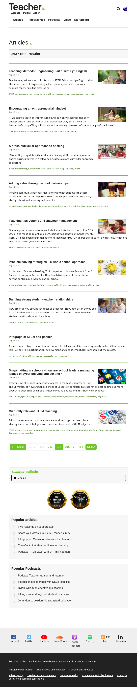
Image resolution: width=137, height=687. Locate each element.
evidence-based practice (74, 285)
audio (93, 94)
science (18, 94)
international (58, 131)
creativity (13, 131)
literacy (58, 168)
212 (42, 446)
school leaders (15, 206)
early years (85, 94)
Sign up (20, 478)
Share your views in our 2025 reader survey (44, 533)
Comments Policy (69, 675)
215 (67, 446)
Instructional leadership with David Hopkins (44, 581)
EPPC (41, 322)
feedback (13, 322)
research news (71, 396)
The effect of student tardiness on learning (43, 545)
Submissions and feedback (51, 669)
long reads (75, 168)
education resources (69, 94)
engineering (40, 94)
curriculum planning (18, 168)
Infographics (37, 19)
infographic (14, 356)
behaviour (54, 247)
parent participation (57, 206)
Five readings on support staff (36, 526)
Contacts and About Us (81, 669)
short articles (71, 131)
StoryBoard (81, 19)
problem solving (26, 131)
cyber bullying (73, 206)
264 (81, 446)
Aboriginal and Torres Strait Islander (95, 430)
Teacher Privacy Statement (41, 675)
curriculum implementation (41, 168)
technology (28, 94)
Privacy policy (16, 675)
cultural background (69, 430)
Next (91, 446)
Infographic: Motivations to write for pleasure (44, 539)
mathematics (52, 94)
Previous (18, 446)
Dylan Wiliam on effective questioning (40, 588)
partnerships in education (35, 206)
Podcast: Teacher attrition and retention (41, 575)
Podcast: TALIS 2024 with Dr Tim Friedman (44, 551)
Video (67, 19)
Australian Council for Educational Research (38, 661)
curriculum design (42, 131)
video (11, 285)
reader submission (87, 396)
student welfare (88, 206)
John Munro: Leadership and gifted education (45, 600)
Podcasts (54, 19)
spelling (66, 168)
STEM (11, 94)
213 (50, 446)
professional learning (24, 285)
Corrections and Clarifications (97, 675)
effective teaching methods (22, 247)
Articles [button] (19, 19)
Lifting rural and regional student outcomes (43, 594)
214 (59, 446)
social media (14, 396)
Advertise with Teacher (21, 669)
